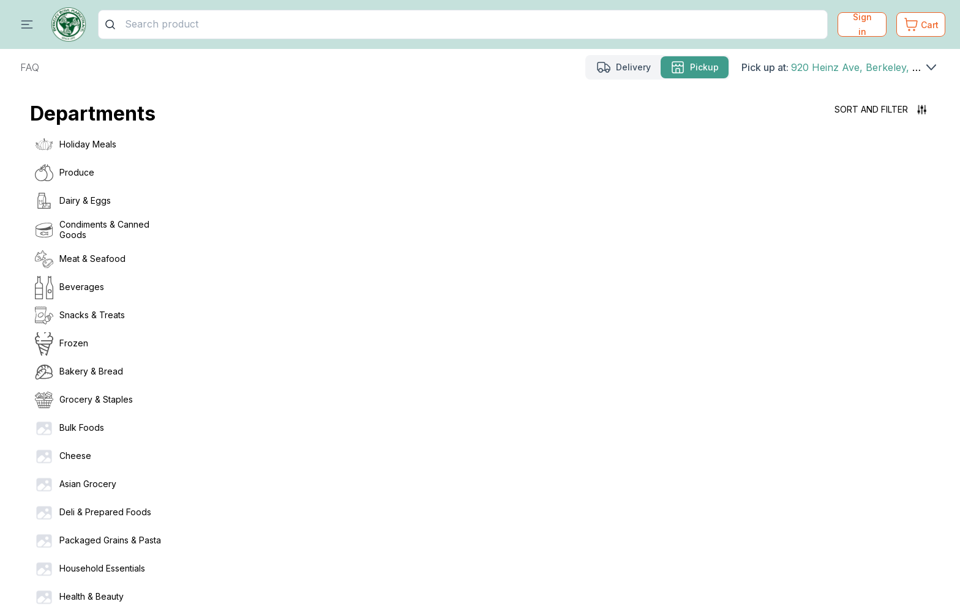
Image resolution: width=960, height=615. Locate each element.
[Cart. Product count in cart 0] (920, 24)
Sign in (862, 24)
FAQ (29, 67)
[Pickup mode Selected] (695, 67)
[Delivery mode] (624, 67)
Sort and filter (880, 109)
